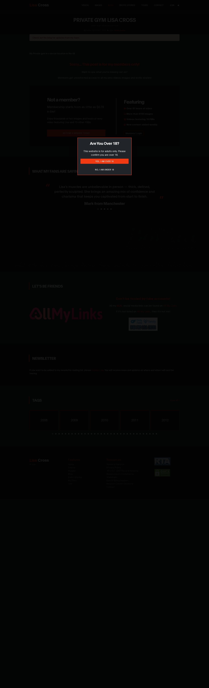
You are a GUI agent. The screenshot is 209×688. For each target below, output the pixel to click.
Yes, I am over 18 (104, 161)
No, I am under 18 (104, 169)
